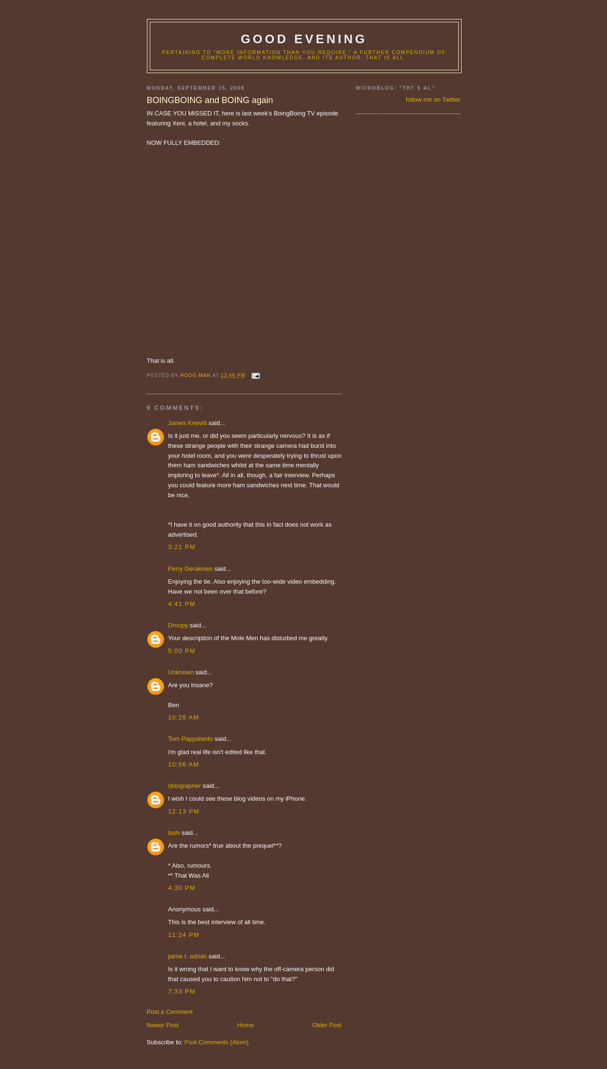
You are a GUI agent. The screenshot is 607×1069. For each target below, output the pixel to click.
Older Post (326, 1025)
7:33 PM (182, 991)
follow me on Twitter (433, 99)
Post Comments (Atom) (216, 1042)
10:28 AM (183, 717)
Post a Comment (170, 1011)
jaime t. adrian (187, 956)
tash (174, 832)
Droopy (178, 625)
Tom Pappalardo (190, 738)
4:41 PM (182, 603)
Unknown (181, 672)
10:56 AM (183, 764)
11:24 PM (184, 934)
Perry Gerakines (190, 568)
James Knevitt (187, 422)
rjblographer (184, 785)
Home (245, 1025)
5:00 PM (182, 650)
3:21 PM (182, 546)
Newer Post (163, 1025)
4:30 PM (182, 887)
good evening (304, 39)
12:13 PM (184, 811)
